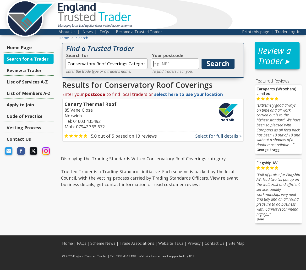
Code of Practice (25, 116)
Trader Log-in (288, 31)
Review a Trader (24, 70)
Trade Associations (137, 243)
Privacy (194, 243)
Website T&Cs (171, 243)
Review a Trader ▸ (274, 56)
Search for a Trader (28, 59)
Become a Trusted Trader (139, 31)
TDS (191, 256)
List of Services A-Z (27, 82)
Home (67, 243)
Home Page (19, 47)
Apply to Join (20, 105)
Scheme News (102, 243)
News (87, 31)
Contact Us (19, 139)
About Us (67, 31)
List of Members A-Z (28, 93)
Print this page (255, 31)
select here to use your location (188, 94)
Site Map (237, 243)
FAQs (104, 31)
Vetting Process (24, 127)
